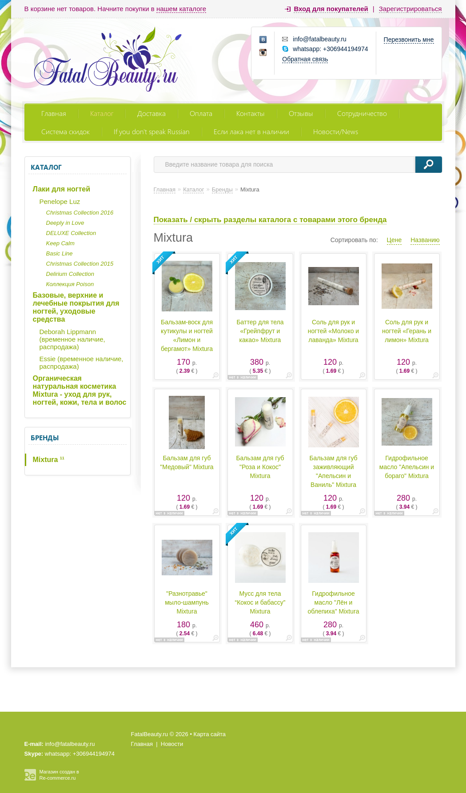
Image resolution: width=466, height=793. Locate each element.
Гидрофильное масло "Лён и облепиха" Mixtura (333, 602)
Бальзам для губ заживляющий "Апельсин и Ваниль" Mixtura (333, 471)
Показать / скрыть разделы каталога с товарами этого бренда (270, 219)
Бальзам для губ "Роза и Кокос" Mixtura (260, 466)
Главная (53, 113)
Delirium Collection (70, 274)
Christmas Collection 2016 (80, 212)
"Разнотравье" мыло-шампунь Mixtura (187, 602)
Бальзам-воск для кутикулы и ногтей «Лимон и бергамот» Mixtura (187, 335)
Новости (172, 744)
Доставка (151, 113)
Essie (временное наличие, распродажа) (81, 362)
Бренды (45, 437)
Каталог (101, 113)
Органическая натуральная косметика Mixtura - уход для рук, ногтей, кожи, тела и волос (80, 390)
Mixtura (48, 459)
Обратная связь (305, 59)
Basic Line (59, 253)
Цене (394, 239)
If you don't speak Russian (152, 131)
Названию (424, 239)
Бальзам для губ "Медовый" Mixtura (186, 462)
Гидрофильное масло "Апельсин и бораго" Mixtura (406, 466)
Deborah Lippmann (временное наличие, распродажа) (72, 339)
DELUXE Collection (71, 233)
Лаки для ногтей (62, 189)
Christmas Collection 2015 (80, 263)
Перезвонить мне (409, 39)
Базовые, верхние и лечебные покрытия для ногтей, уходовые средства (76, 307)
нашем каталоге (181, 8)
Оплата (201, 113)
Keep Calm (60, 243)
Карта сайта (210, 734)
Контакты (250, 113)
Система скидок (65, 131)
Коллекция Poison (70, 284)
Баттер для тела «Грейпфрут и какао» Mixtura (259, 331)
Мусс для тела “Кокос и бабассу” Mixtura (260, 602)
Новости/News (335, 131)
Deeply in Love (65, 222)
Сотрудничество (362, 113)
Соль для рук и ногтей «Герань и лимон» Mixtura (406, 331)
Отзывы (301, 113)
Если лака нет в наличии (251, 131)
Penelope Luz (60, 201)
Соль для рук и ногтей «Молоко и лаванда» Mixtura (333, 331)
